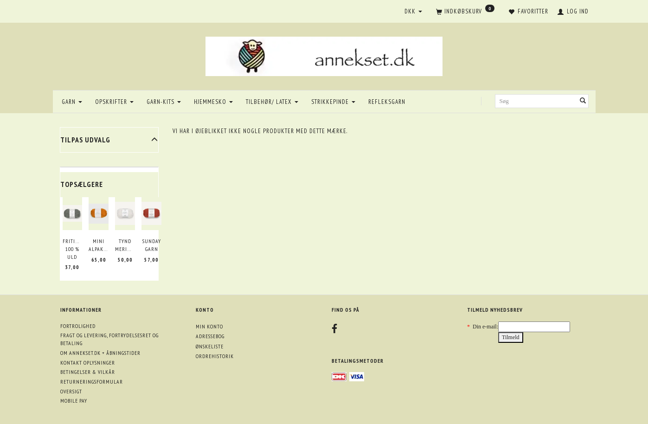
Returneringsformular (91, 381)
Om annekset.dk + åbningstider (100, 352)
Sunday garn (151, 245)
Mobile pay (73, 400)
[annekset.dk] (324, 55)
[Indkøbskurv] (465, 12)
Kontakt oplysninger (87, 362)
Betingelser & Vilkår (87, 371)
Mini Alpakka (99, 245)
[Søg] (583, 101)
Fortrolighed (78, 325)
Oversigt (71, 391)
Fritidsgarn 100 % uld (73, 249)
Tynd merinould (125, 245)
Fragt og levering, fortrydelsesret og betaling (109, 339)
